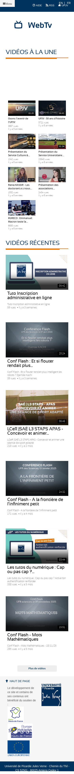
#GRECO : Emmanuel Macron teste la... (20, 219)
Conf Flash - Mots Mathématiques (24, 637)
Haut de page (20, 681)
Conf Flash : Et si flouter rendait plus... (30, 363)
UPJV (63, 5)
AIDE (37, 5)
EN (61, 3)
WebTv (40, 25)
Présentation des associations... (48, 186)
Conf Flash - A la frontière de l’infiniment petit (35, 501)
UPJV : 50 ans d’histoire (51, 118)
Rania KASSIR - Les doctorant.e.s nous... (20, 186)
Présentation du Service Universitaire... (51, 153)
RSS (50, 5)
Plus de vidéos (37, 668)
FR (69, 3)
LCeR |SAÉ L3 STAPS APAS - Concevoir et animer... (35, 431)
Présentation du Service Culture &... (19, 153)
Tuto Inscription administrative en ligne (29, 295)
